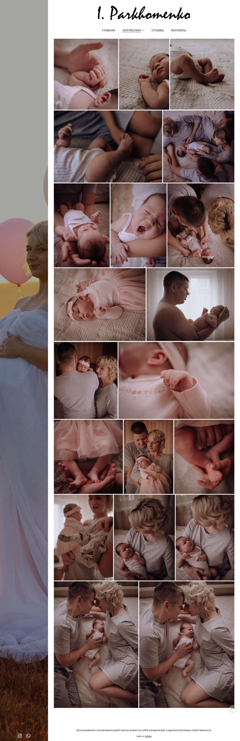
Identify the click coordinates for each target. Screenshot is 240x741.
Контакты (178, 30)
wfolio (148, 736)
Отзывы (158, 30)
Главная (108, 30)
